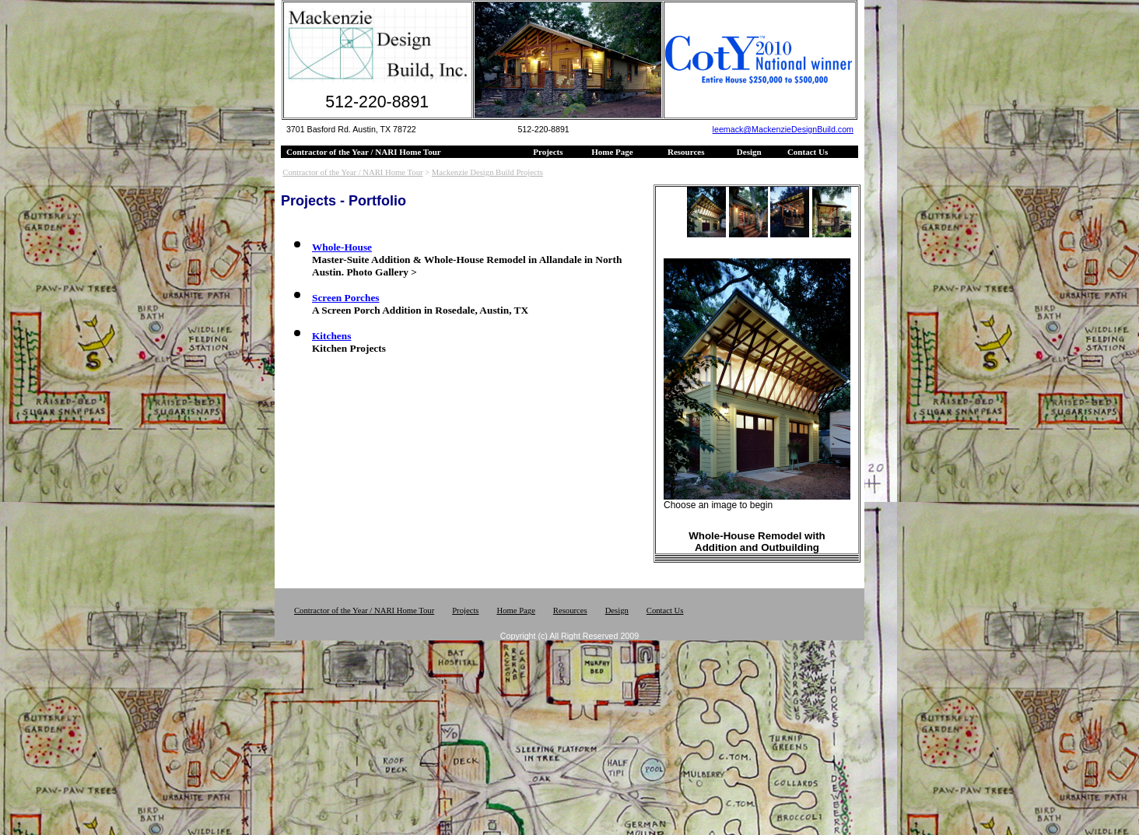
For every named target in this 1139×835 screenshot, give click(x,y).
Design (749, 151)
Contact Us (807, 151)
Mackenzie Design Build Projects (487, 172)
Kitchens (331, 336)
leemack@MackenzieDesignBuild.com (783, 129)
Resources (686, 151)
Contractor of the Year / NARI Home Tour (363, 151)
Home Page (612, 151)
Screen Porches (346, 297)
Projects (547, 151)
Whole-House (342, 247)
